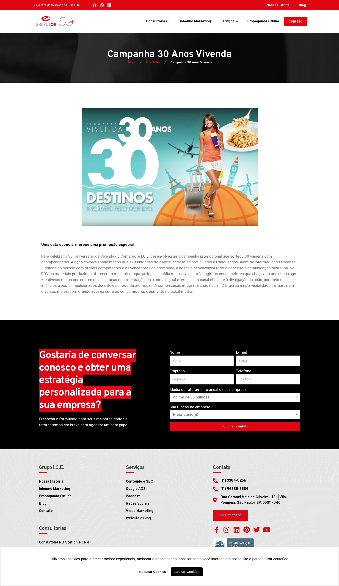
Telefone (243, 371)
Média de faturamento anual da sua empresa (208, 389)
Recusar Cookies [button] (152, 572)
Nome (175, 352)
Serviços (227, 21)
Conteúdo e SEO (139, 481)
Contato (46, 511)
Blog (302, 5)
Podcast (133, 496)
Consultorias (156, 21)
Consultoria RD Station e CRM (64, 542)
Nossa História (278, 5)
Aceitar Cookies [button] (186, 572)
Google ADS (136, 489)
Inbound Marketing (195, 21)
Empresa (177, 371)
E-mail (241, 352)
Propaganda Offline (263, 21)
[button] (295, 21)
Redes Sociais (137, 503)
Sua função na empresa (190, 407)
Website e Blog (138, 518)
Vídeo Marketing (139, 511)
